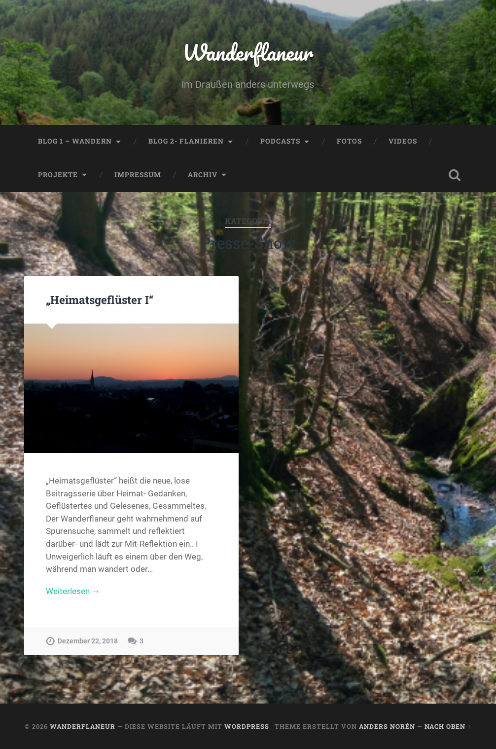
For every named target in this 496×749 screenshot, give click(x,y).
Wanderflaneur (247, 52)
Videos (403, 141)
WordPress (246, 726)
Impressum (137, 174)
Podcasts (280, 141)
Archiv (202, 174)
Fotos (349, 141)
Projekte (58, 174)
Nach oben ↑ (448, 726)
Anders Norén (387, 726)
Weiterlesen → (73, 591)
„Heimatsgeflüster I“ (99, 299)
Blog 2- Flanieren (186, 141)
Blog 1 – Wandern (75, 141)
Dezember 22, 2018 (88, 641)
